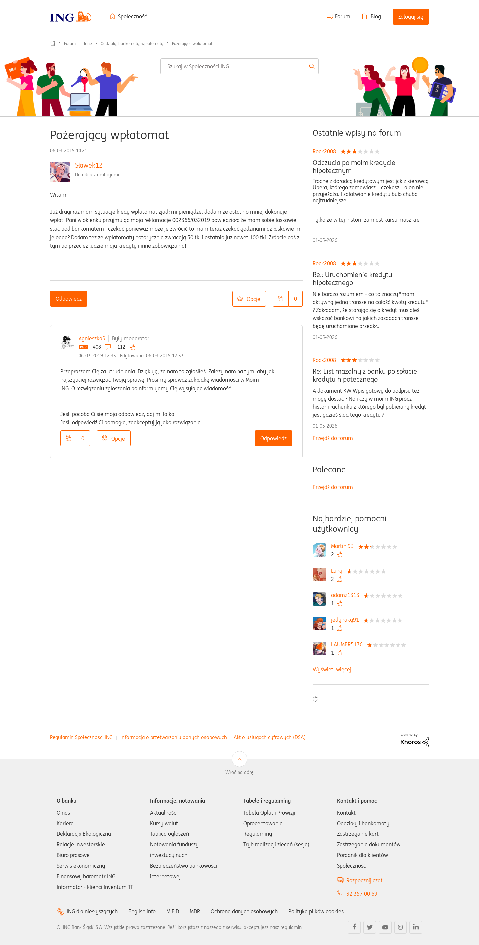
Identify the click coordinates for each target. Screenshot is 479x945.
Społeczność (132, 16)
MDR (195, 911)
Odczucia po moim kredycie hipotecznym (354, 167)
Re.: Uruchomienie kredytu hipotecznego (352, 279)
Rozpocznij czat (364, 880)
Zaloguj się (410, 16)
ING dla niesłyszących (92, 911)
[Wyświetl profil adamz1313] (347, 595)
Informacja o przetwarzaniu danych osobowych (173, 737)
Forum (342, 16)
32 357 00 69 (361, 893)
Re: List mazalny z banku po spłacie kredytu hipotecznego (365, 375)
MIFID (172, 911)
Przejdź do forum (333, 438)
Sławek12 (89, 165)
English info (142, 911)
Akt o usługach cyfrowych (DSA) (270, 737)
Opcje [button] (253, 299)
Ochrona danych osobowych (244, 911)
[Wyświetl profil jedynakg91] (346, 619)
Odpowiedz (69, 298)
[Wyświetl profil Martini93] (344, 546)
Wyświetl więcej (332, 669)
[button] (281, 299)
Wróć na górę (239, 772)
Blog (376, 16)
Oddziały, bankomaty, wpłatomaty (132, 43)
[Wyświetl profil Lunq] (338, 570)
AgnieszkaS (92, 338)
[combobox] (239, 66)
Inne (88, 43)
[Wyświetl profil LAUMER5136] (348, 644)
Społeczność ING (52, 43)
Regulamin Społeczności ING (81, 737)
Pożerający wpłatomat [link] (192, 43)
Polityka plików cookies (316, 911)
